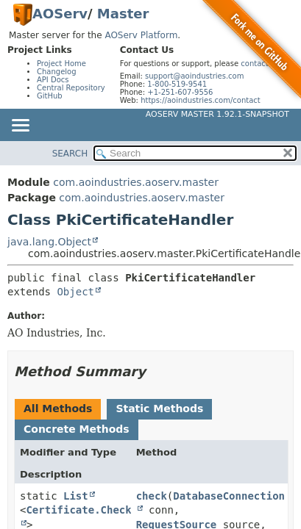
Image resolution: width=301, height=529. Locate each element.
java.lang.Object (49, 242)
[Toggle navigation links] (19, 126)
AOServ (60, 13)
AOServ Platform (141, 35)
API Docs (53, 80)
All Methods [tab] (58, 408)
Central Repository (71, 88)
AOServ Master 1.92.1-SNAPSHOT (217, 114)
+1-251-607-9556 (180, 92)
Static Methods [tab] (159, 408)
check (151, 496)
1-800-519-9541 (177, 84)
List (75, 496)
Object (75, 292)
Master (123, 13)
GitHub (50, 96)
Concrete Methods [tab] (77, 429)
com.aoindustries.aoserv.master (136, 182)
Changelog (57, 72)
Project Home (61, 64)
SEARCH (70, 153)
